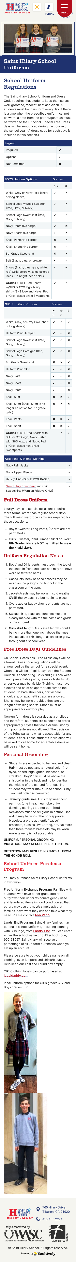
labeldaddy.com (16, 975)
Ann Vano (42, 915)
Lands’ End (41, 931)
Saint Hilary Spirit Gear (21, 486)
